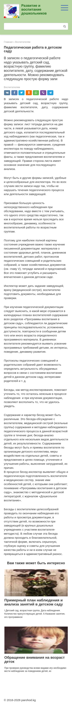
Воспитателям (12, 87)
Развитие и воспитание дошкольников (34, 9)
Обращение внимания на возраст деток (34, 659)
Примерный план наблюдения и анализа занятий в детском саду (33, 602)
